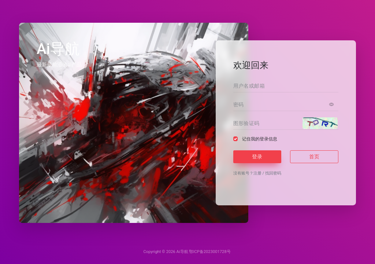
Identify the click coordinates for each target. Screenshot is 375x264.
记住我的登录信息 (259, 139)
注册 (257, 173)
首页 (314, 157)
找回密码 (273, 173)
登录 (257, 157)
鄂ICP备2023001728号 (209, 251)
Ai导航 (182, 251)
